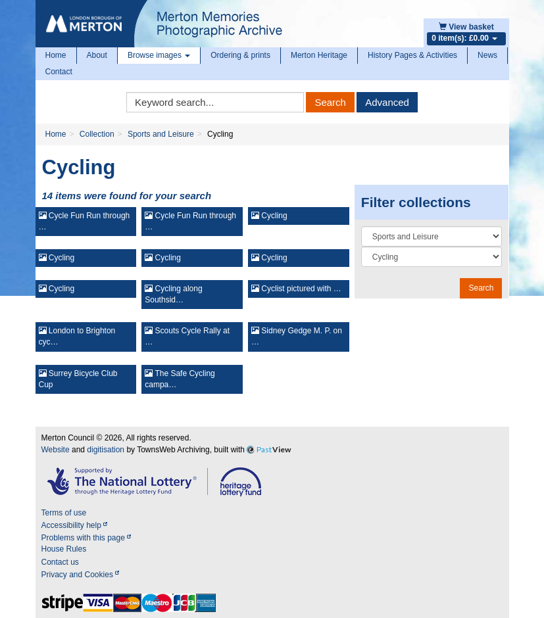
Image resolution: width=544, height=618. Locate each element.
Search (330, 102)
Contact (58, 71)
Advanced (387, 102)
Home (55, 55)
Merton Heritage (319, 55)
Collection (97, 134)
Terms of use (64, 512)
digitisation (105, 449)
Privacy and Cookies (80, 574)
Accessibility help (74, 525)
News (487, 55)
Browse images (159, 55)
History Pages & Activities (412, 55)
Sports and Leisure (161, 134)
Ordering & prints (240, 55)
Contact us (60, 562)
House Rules (64, 549)
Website (55, 449)
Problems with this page (86, 537)
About (97, 55)
